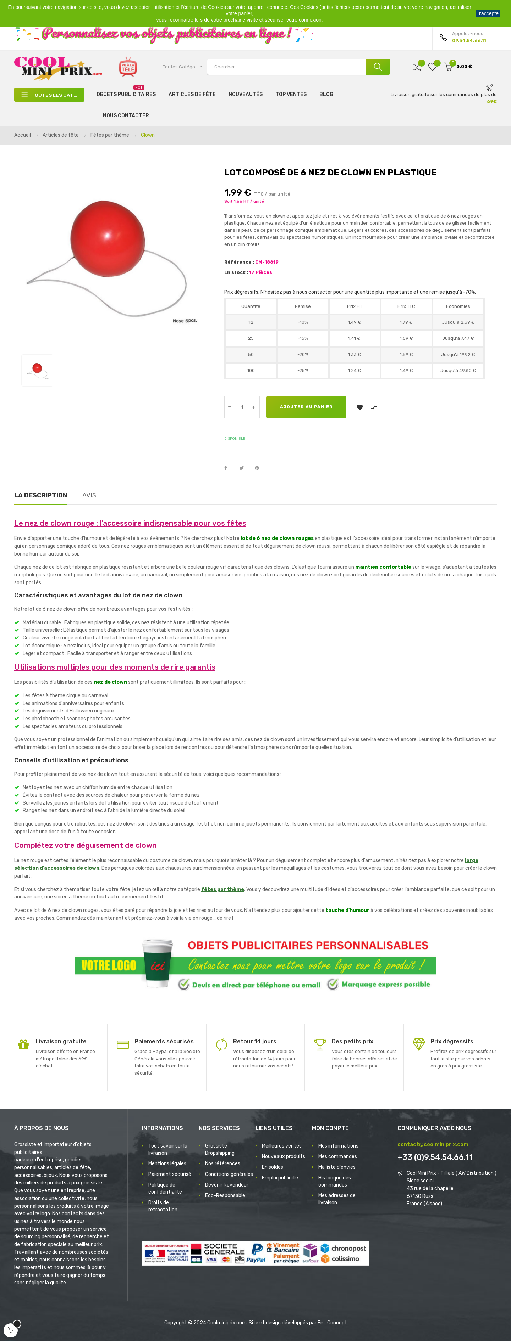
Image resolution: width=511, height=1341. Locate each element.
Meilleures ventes (282, 1146)
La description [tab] (40, 495)
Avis (89, 495)
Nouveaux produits (283, 1157)
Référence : (239, 262)
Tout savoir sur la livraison (167, 1149)
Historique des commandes (334, 1181)
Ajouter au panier (306, 407)
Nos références (222, 1164)
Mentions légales (167, 1164)
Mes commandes (337, 1157)
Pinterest (260, 468)
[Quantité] (242, 407)
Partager (229, 468)
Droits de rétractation (162, 1206)
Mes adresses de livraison (337, 1199)
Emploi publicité (280, 1178)
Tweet (245, 468)
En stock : (236, 272)
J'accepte (488, 13)
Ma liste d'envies (337, 1167)
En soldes (272, 1167)
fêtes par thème (222, 889)
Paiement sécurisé (169, 1174)
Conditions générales (229, 1174)
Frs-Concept (332, 1323)
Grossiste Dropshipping (220, 1149)
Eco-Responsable (225, 1196)
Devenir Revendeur (226, 1185)
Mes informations (338, 1146)
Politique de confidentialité (165, 1188)
